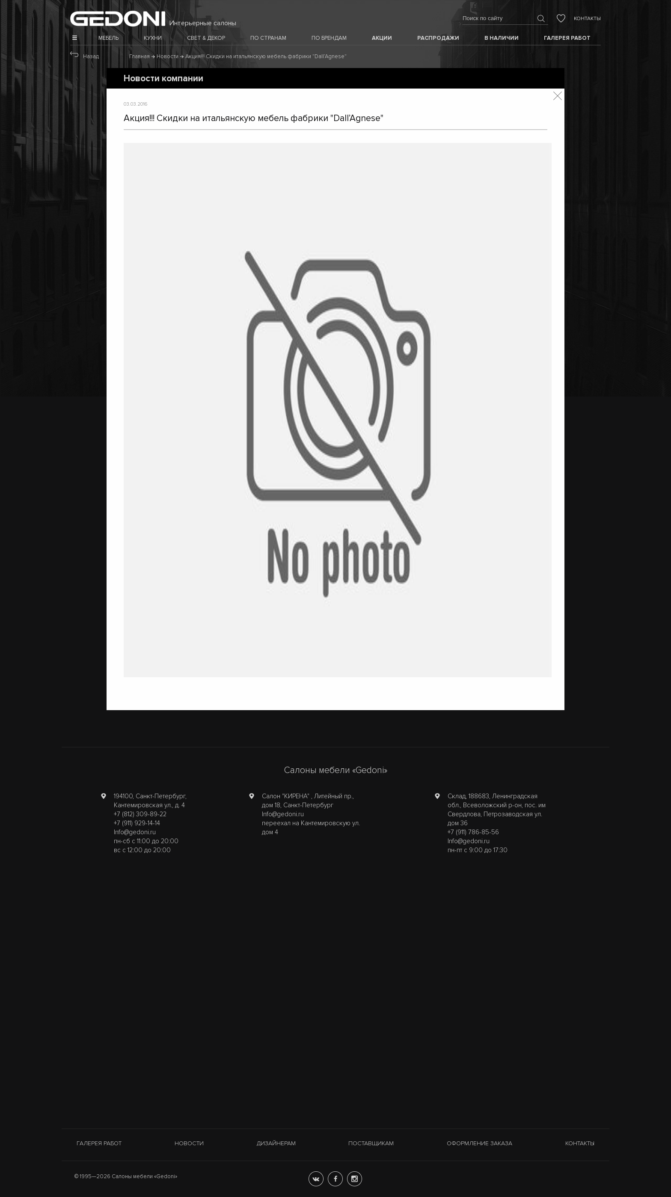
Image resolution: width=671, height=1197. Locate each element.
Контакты (587, 18)
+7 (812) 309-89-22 (140, 814)
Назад (91, 56)
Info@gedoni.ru (135, 832)
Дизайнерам (276, 1143)
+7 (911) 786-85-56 (473, 832)
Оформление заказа (479, 1143)
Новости (189, 1143)
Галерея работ (99, 1143)
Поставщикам (371, 1143)
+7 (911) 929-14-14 (137, 823)
